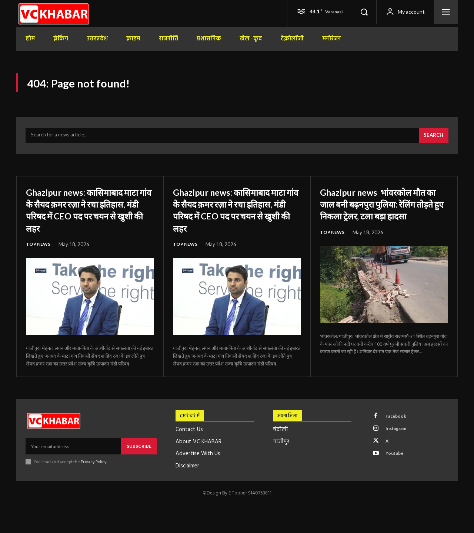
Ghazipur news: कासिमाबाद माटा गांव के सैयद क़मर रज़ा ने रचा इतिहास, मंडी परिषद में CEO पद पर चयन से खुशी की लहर (87, 213)
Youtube (397, 463)
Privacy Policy (93, 466)
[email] (73, 451)
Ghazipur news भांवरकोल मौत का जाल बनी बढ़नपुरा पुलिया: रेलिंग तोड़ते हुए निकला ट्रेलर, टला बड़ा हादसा (383, 213)
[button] (364, 12)
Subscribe (139, 450)
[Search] (432, 139)
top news (38, 248)
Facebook (398, 421)
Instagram (399, 435)
